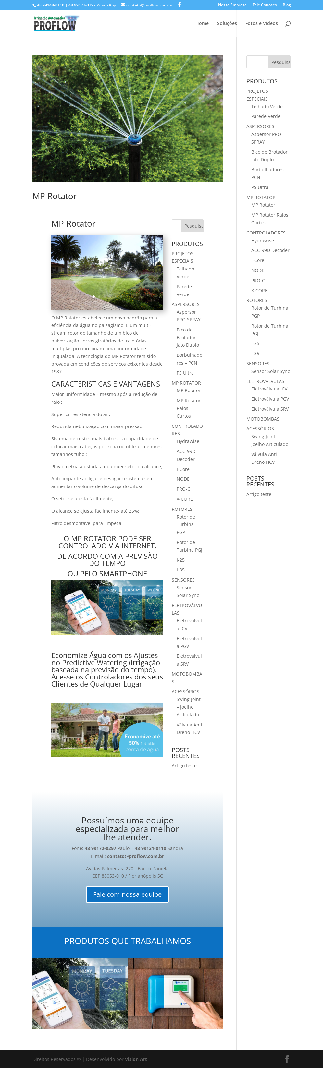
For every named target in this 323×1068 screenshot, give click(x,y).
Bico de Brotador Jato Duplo (188, 337)
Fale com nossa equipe (127, 894)
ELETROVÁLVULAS (265, 381)
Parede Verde (265, 116)
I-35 (181, 570)
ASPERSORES (186, 304)
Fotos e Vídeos (261, 23)
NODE (183, 479)
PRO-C (183, 489)
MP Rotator (54, 196)
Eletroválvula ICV (269, 389)
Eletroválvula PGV (270, 399)
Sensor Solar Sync (270, 371)
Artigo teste (184, 765)
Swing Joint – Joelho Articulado (189, 707)
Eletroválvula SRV (270, 409)
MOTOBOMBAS (263, 419)
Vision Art (136, 1059)
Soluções (227, 23)
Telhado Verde (267, 106)
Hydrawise (188, 441)
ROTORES (182, 509)
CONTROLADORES (266, 233)
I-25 (181, 560)
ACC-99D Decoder (270, 250)
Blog (287, 5)
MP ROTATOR (186, 383)
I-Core (183, 469)
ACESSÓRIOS (185, 692)
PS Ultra (185, 373)
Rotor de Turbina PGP (186, 524)
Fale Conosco (265, 5)
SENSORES (183, 580)
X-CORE (185, 499)
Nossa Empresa (232, 5)
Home (202, 23)
